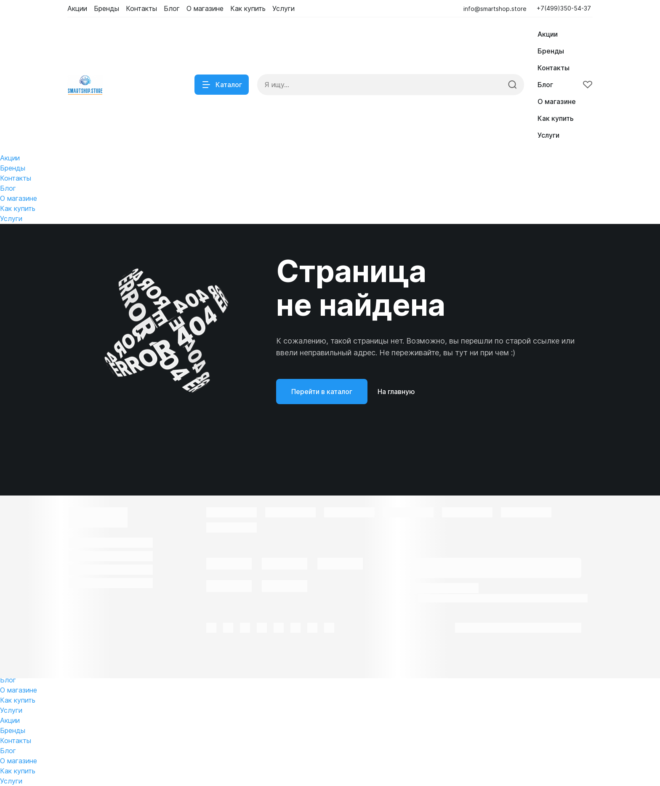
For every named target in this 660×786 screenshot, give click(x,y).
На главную (396, 391)
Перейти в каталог (321, 391)
